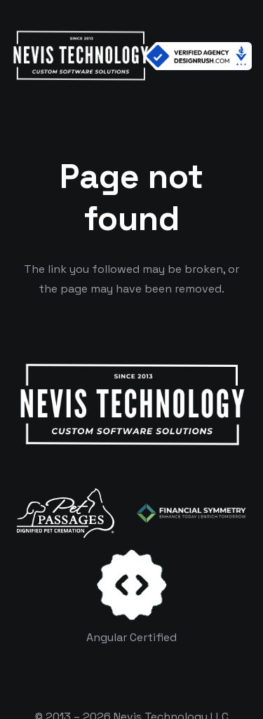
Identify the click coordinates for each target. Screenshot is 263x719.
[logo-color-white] (191, 513)
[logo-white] (65, 512)
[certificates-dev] (132, 584)
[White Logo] (80, 56)
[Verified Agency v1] (198, 56)
